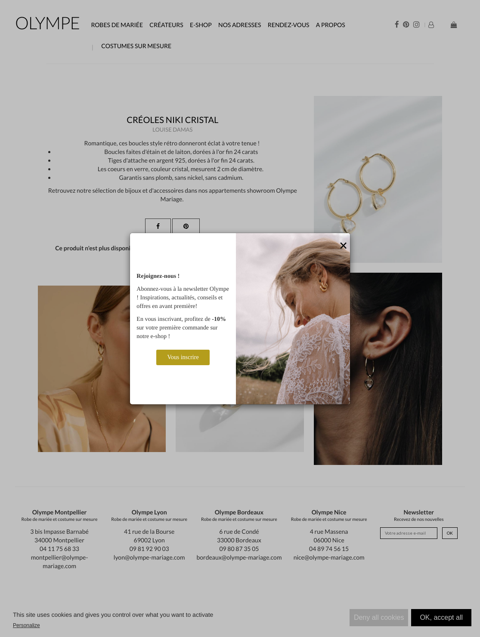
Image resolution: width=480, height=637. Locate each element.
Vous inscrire (182, 357)
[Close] (343, 246)
